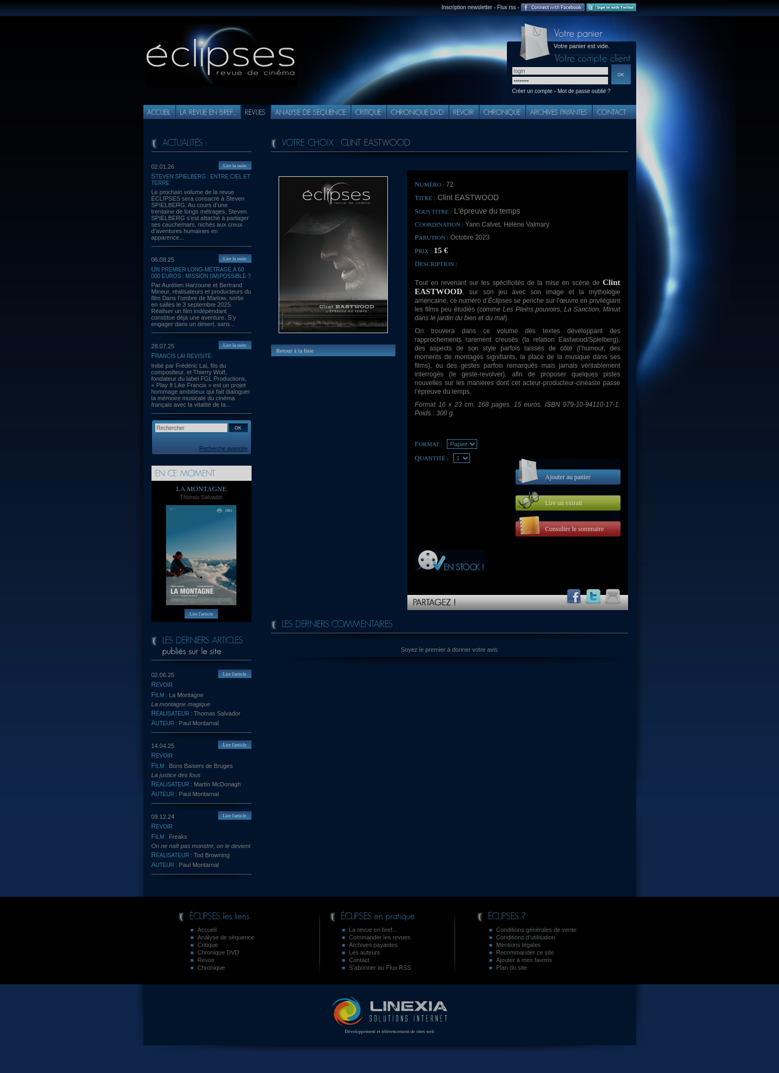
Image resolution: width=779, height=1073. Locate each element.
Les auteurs (364, 952)
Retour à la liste (295, 350)
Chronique (211, 967)
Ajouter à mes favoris (524, 960)
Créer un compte (532, 91)
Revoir (206, 960)
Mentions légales (518, 945)
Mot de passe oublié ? (584, 91)
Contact (359, 960)
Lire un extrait (564, 503)
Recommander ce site (525, 952)
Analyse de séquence (225, 937)
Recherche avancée (224, 449)
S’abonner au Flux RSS (380, 967)
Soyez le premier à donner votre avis (449, 649)
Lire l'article (201, 614)
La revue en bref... (373, 929)
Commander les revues (380, 937)
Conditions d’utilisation (525, 937)
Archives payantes (373, 945)
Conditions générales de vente (536, 929)
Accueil (206, 929)
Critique (207, 945)
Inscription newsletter (466, 7)
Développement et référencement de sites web (390, 1028)
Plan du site (511, 967)
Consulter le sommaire (574, 529)
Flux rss (506, 7)
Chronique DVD (218, 952)
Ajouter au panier (568, 477)
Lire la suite (235, 165)
